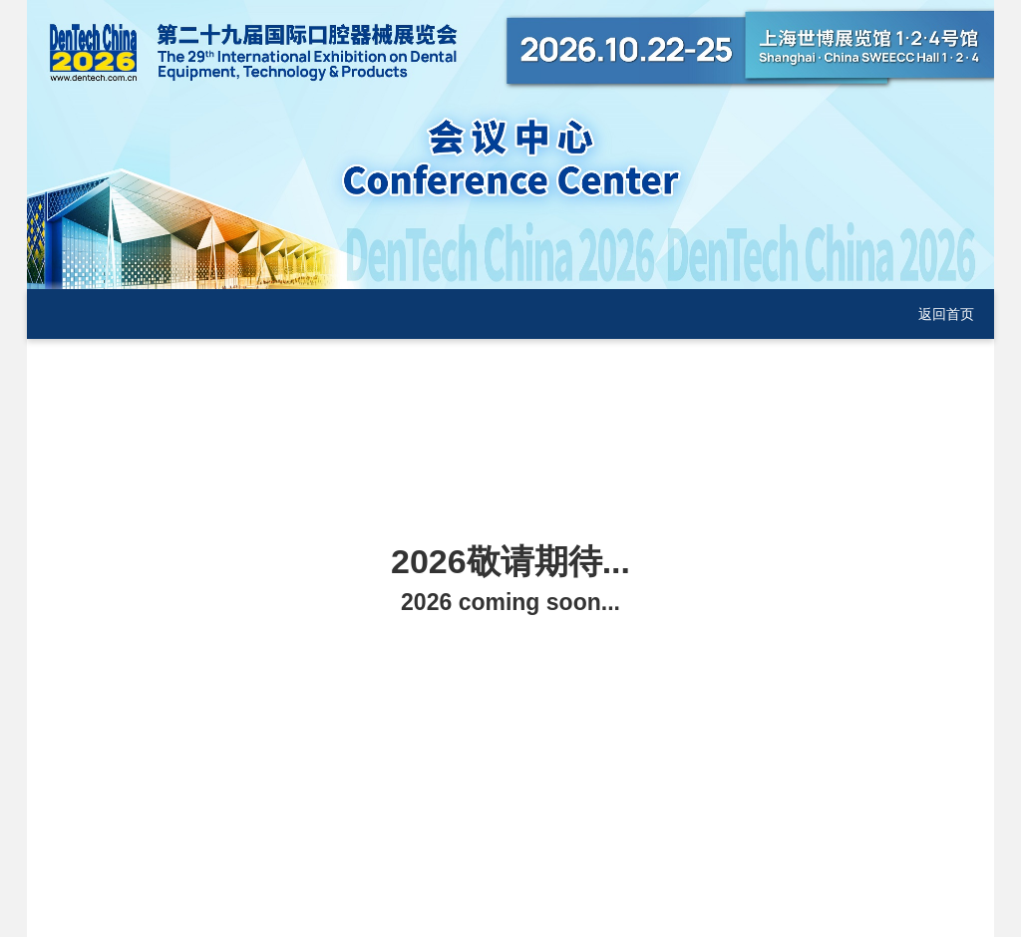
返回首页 (946, 314)
